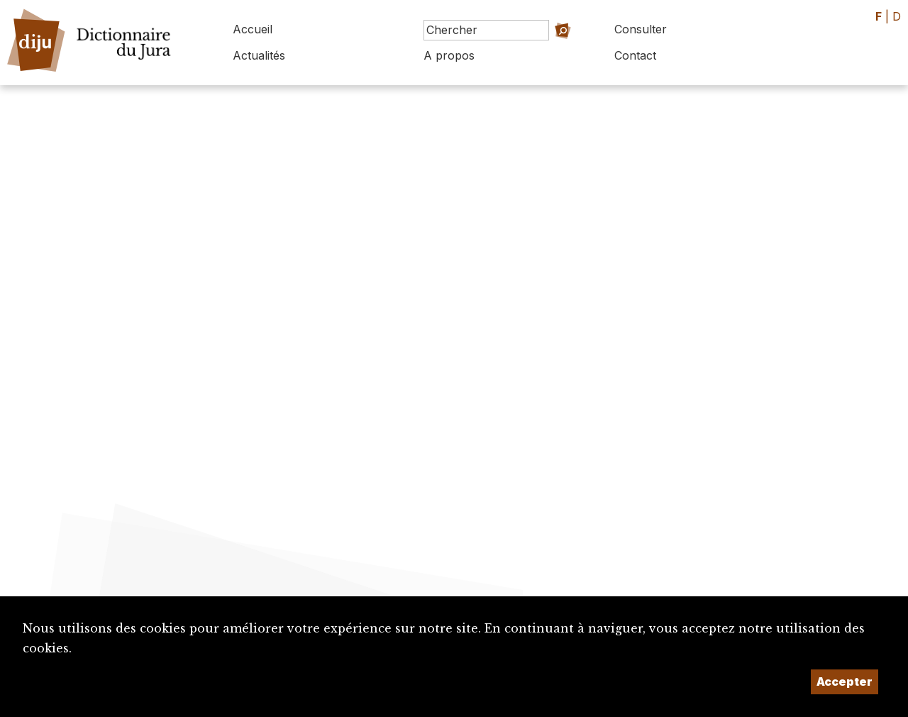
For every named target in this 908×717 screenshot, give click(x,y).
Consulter (640, 29)
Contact (635, 55)
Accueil (252, 29)
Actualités (259, 55)
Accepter (844, 681)
